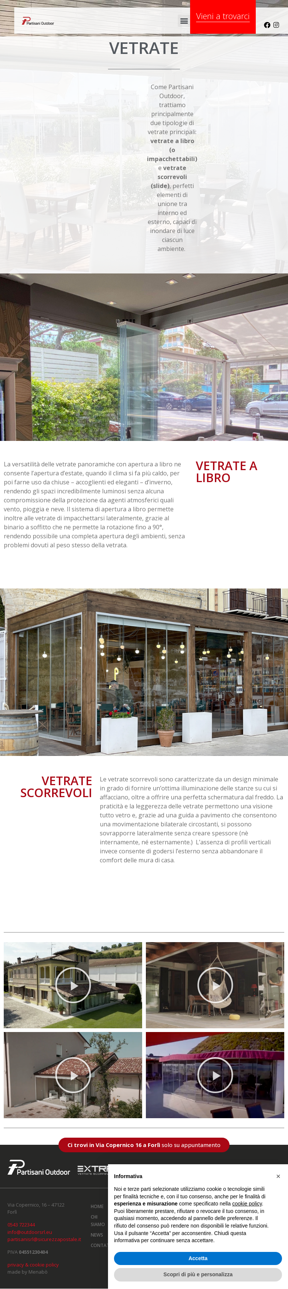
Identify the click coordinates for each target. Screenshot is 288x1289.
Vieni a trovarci (223, 15)
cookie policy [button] (247, 1204)
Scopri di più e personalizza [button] (198, 1274)
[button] (184, 21)
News (97, 1235)
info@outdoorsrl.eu (30, 1232)
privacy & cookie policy (33, 1264)
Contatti (101, 1245)
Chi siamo (98, 1221)
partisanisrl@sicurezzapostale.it (44, 1239)
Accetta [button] (198, 1258)
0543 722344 (21, 1224)
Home (97, 1206)
